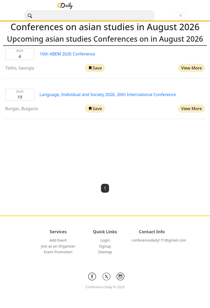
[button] (95, 68)
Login (105, 240)
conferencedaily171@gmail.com (159, 240)
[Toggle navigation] (181, 15)
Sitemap (105, 251)
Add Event (58, 240)
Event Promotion (58, 251)
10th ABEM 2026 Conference (67, 54)
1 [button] (105, 188)
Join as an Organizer (58, 246)
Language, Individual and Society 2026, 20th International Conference (108, 94)
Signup (105, 246)
